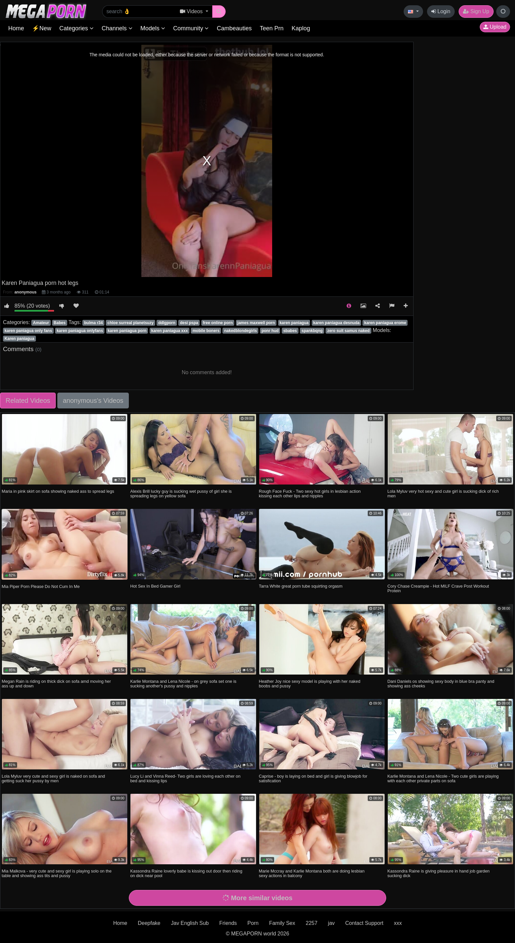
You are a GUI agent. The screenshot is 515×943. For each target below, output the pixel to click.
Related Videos (28, 400)
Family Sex (282, 923)
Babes (60, 322)
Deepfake (149, 923)
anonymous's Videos (93, 400)
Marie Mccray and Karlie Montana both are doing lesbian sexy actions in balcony (312, 873)
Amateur (41, 322)
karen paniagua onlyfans (80, 330)
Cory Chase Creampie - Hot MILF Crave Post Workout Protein (438, 588)
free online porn (218, 322)
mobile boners (205, 330)
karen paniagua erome (385, 322)
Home (16, 28)
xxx (398, 923)
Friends (228, 923)
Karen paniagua (19, 338)
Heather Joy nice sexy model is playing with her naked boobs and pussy (309, 683)
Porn (253, 923)
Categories (76, 28)
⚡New (41, 28)
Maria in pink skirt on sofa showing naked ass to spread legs (58, 491)
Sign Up (476, 11)
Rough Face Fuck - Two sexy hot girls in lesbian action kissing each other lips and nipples (310, 493)
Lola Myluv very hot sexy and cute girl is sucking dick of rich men (443, 493)
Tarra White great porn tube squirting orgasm (301, 586)
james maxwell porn (256, 322)
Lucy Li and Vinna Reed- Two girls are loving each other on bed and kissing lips (185, 778)
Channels (116, 28)
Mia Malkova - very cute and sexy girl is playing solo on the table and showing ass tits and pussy (57, 873)
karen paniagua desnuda (336, 322)
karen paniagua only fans (28, 330)
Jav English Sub (190, 923)
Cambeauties (234, 28)
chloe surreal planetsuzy (130, 322)
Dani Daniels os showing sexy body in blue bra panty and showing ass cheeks (440, 683)
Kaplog (301, 28)
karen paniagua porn (127, 330)
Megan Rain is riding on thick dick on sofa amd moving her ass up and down (56, 683)
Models (152, 28)
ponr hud (270, 330)
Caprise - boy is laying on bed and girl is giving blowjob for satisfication (313, 778)
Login (440, 11)
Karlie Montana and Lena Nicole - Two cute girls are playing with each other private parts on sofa (443, 778)
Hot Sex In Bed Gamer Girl (155, 586)
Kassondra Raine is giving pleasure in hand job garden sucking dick (438, 873)
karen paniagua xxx (169, 330)
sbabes (290, 330)
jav (331, 923)
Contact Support (364, 923)
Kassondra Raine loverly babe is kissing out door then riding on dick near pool (186, 873)
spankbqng (312, 330)
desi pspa (189, 322)
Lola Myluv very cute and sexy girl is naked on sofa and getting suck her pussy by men (53, 778)
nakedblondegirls (240, 330)
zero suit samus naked (348, 330)
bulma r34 (93, 322)
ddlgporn (166, 322)
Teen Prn (271, 28)
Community (191, 28)
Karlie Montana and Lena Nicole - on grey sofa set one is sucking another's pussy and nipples (183, 683)
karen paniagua (293, 322)
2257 (312, 923)
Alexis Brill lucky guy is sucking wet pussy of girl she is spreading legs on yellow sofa (181, 493)
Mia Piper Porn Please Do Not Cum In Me (41, 586)
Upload (494, 27)
